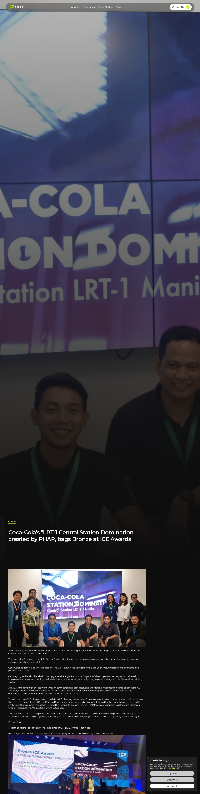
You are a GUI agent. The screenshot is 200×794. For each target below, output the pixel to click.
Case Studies (105, 7)
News (119, 7)
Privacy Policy (175, 768)
